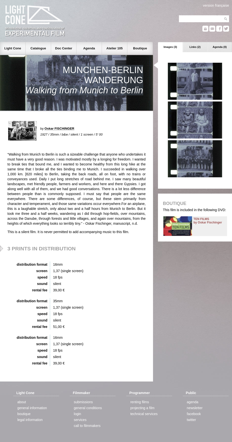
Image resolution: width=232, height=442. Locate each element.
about (21, 402)
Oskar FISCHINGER (59, 128)
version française (216, 5)
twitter (191, 420)
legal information (30, 420)
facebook (194, 414)
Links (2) (194, 46)
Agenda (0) (220, 46)
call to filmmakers (87, 426)
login (77, 414)
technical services (144, 414)
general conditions (88, 408)
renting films (139, 402)
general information (32, 408)
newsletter (195, 408)
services (80, 420)
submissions (83, 402)
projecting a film (142, 408)
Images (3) (170, 46)
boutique (24, 414)
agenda (192, 402)
